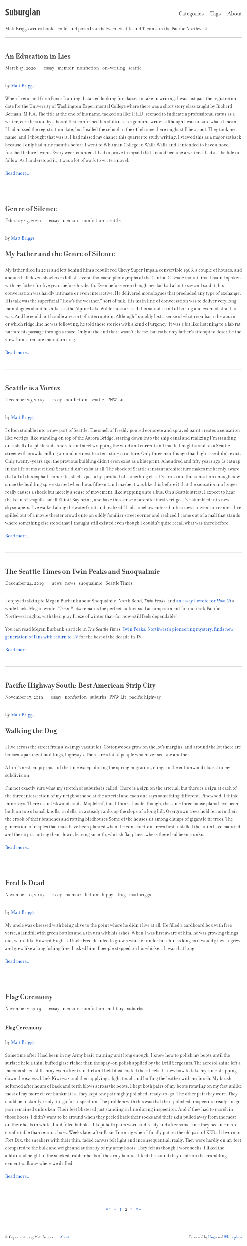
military (116, 1008)
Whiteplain (233, 1237)
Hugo (212, 1237)
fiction (92, 894)
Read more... (18, 173)
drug (121, 894)
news (57, 583)
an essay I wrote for (203, 601)
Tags (215, 13)
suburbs (98, 697)
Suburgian (22, 12)
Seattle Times (119, 583)
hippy (108, 894)
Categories (191, 13)
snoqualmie (90, 583)
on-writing (114, 68)
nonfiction (88, 68)
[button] (108, 1209)
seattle (135, 68)
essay (49, 68)
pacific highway (145, 697)
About (234, 13)
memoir (66, 68)
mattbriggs (140, 894)
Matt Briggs (22, 85)
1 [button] (121, 1209)
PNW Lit (116, 399)
